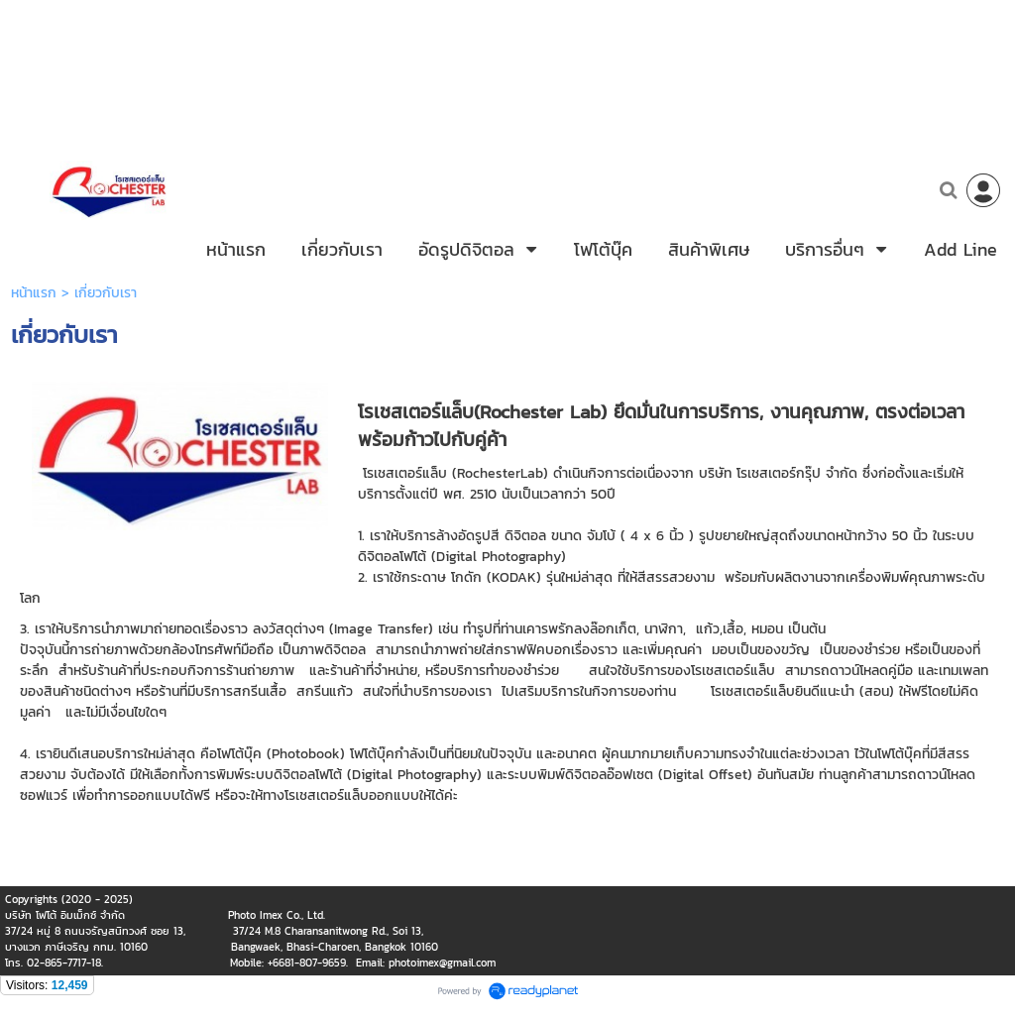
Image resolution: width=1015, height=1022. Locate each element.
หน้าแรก (33, 307)
